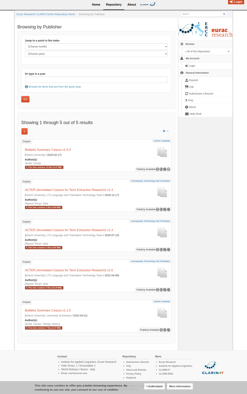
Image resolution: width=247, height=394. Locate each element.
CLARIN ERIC (166, 374)
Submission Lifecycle (137, 362)
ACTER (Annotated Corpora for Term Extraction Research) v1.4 (69, 230)
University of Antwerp (58, 315)
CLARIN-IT (164, 370)
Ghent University (35, 154)
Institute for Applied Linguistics (175, 366)
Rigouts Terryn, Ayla (36, 203)
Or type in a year (35, 73)
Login (236, 1)
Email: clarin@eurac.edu (74, 373)
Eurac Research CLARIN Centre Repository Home (46, 14)
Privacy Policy (133, 374)
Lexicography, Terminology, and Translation (150, 181)
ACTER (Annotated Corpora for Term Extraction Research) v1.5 (69, 270)
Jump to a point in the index (42, 40)
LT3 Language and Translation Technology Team (74, 195)
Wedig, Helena (51, 323)
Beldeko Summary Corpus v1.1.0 (48, 310)
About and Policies (136, 370)
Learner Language (162, 141)
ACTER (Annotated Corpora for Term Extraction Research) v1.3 (69, 190)
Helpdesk (131, 377)
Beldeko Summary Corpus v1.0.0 (48, 150)
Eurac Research (167, 362)
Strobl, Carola (33, 163)
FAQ (128, 366)
